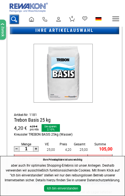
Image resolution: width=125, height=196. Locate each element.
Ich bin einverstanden (62, 188)
